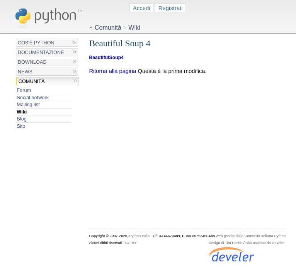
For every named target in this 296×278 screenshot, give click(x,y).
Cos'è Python (36, 43)
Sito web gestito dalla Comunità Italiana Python (247, 236)
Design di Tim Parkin (225, 243)
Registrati (170, 8)
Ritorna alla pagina (112, 71)
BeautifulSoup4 (106, 57)
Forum (24, 90)
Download (32, 62)
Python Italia (139, 236)
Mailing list (28, 104)
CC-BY (131, 243)
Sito (21, 126)
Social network (33, 97)
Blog (21, 119)
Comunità (32, 81)
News (25, 72)
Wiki (22, 112)
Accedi (141, 8)
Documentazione (41, 52)
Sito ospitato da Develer (264, 243)
